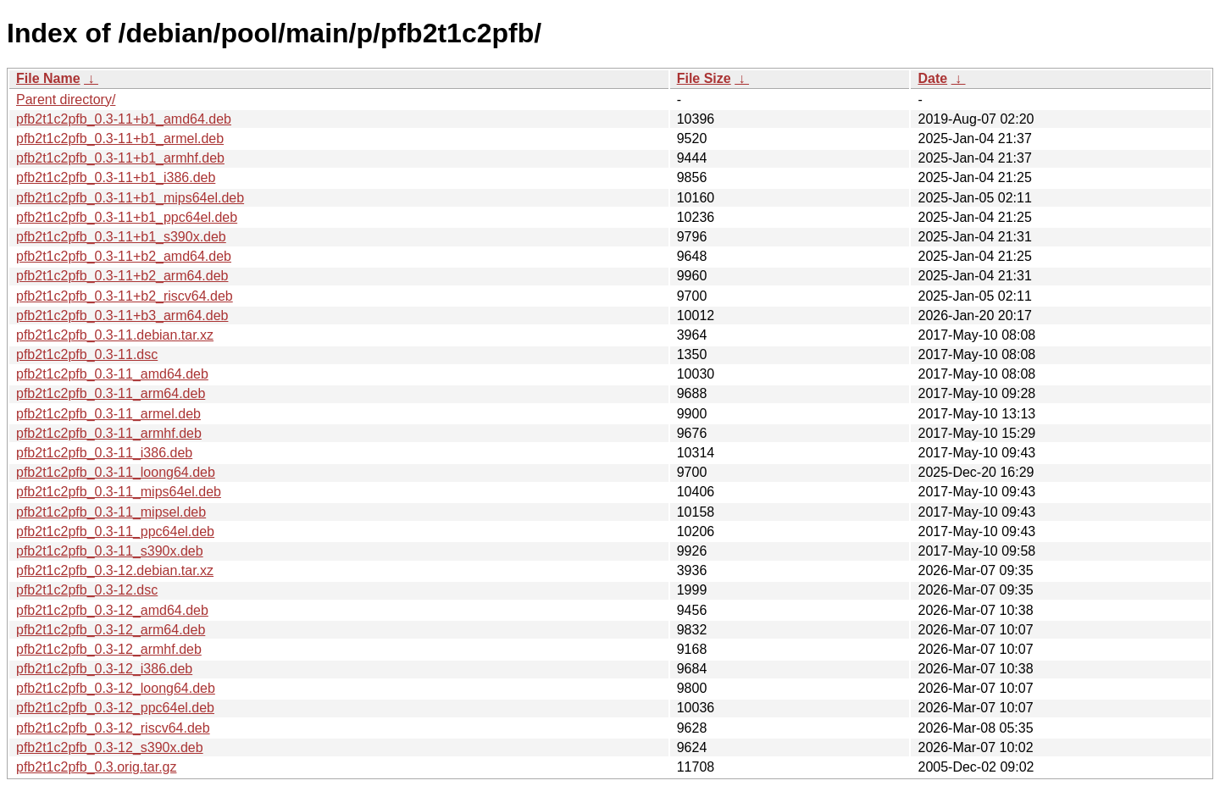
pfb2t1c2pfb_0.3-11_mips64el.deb (118, 491)
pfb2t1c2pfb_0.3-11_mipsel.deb (111, 512)
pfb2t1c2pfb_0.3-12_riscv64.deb (113, 728)
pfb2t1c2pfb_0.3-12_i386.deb (104, 668)
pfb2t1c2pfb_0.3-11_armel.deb (108, 414)
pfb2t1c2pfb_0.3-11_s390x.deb (109, 551)
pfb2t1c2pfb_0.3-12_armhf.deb (109, 649)
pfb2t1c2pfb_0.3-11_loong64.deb (115, 472)
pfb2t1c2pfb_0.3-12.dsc (87, 590)
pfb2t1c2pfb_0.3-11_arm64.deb (110, 393)
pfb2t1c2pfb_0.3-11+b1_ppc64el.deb (126, 217)
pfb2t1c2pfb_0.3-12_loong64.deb (115, 688)
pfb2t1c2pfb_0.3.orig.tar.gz (96, 767)
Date (932, 78)
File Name (48, 78)
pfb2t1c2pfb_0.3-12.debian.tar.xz (115, 570)
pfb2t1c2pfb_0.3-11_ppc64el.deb (115, 531)
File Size (704, 78)
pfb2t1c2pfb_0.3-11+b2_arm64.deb (122, 275)
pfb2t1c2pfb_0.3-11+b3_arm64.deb (122, 315)
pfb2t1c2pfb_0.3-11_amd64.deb (112, 374)
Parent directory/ (65, 99)
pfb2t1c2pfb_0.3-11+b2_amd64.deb (123, 256)
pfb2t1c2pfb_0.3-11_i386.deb (104, 453)
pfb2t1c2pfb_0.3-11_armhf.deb (109, 433)
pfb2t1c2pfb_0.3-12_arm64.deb (110, 630)
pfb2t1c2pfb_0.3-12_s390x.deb (109, 747)
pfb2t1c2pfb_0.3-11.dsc (87, 354)
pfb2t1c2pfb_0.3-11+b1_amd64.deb (123, 119)
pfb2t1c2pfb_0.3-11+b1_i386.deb (115, 177)
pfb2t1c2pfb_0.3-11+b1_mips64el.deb (130, 198)
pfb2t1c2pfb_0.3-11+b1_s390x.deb (121, 237)
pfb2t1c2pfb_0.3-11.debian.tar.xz (115, 335)
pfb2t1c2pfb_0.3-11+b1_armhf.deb (120, 158)
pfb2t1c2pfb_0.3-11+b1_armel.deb (120, 138)
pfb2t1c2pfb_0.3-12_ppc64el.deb (115, 707)
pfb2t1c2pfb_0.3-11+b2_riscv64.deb (124, 296)
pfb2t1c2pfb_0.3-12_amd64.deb (112, 610)
